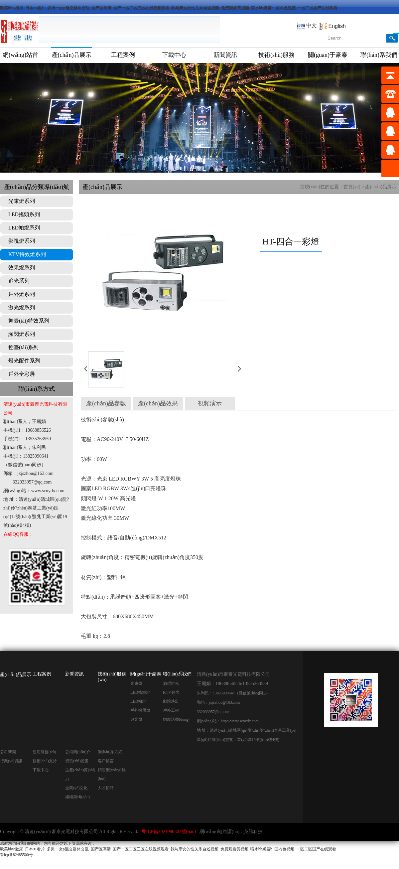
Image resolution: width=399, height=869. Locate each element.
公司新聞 (8, 752)
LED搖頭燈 (140, 692)
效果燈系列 (21, 267)
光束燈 (136, 683)
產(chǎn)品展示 (72, 55)
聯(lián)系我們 (177, 673)
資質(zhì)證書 (77, 761)
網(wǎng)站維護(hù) (220, 831)
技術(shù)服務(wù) (276, 57)
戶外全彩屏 (21, 374)
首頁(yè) (351, 186)
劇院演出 (171, 701)
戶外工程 (171, 710)
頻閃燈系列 (21, 334)
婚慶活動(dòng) (176, 719)
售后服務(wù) (44, 752)
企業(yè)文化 (76, 788)
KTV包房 (171, 692)
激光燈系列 (21, 307)
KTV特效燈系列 (27, 254)
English (337, 26)
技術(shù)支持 (45, 761)
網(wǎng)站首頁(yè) (20, 57)
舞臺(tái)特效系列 (28, 321)
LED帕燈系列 (24, 227)
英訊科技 (253, 831)
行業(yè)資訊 (11, 761)
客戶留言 (106, 761)
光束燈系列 (21, 201)
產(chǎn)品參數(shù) (106, 405)
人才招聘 (106, 788)
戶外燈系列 (21, 294)
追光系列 (19, 281)
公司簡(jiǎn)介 (77, 752)
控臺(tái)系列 (23, 347)
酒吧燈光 (171, 683)
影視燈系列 (21, 241)
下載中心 (174, 55)
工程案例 (123, 55)
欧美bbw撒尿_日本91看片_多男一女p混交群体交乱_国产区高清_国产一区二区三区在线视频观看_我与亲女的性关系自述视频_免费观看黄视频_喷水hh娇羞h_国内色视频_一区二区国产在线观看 (168, 8)
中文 (311, 25)
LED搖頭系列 (24, 214)
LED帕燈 (138, 701)
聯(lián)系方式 (110, 752)
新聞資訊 (225, 55)
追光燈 (136, 719)
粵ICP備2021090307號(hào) (169, 831)
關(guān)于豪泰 (327, 55)
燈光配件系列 (24, 360)
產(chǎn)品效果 (158, 403)
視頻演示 (210, 403)
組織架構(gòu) (77, 797)
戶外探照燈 (140, 710)
